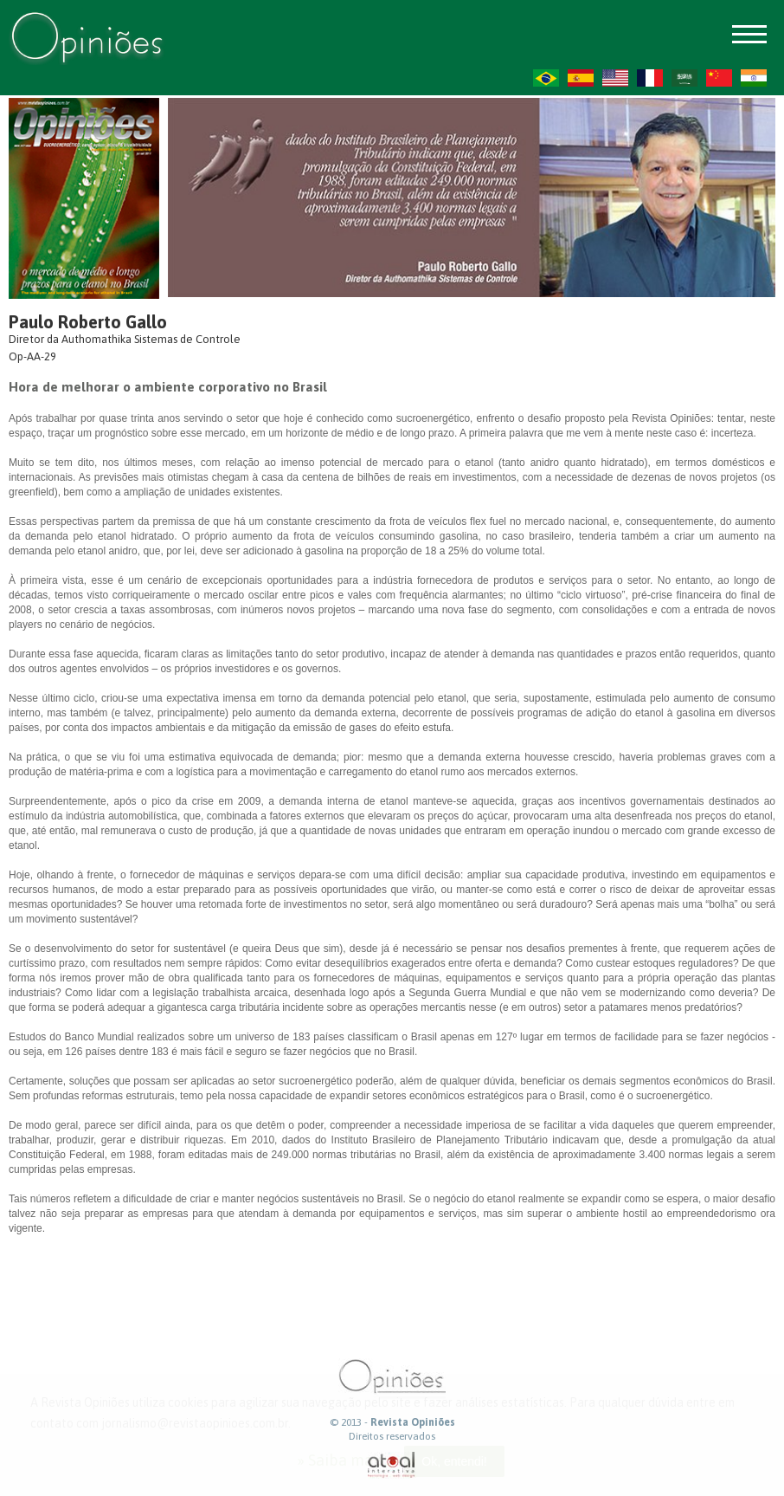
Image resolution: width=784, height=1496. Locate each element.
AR (684, 78)
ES (581, 78)
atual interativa (392, 1465)
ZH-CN (719, 78)
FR (650, 78)
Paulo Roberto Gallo (88, 322)
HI (754, 78)
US (615, 78)
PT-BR (546, 78)
